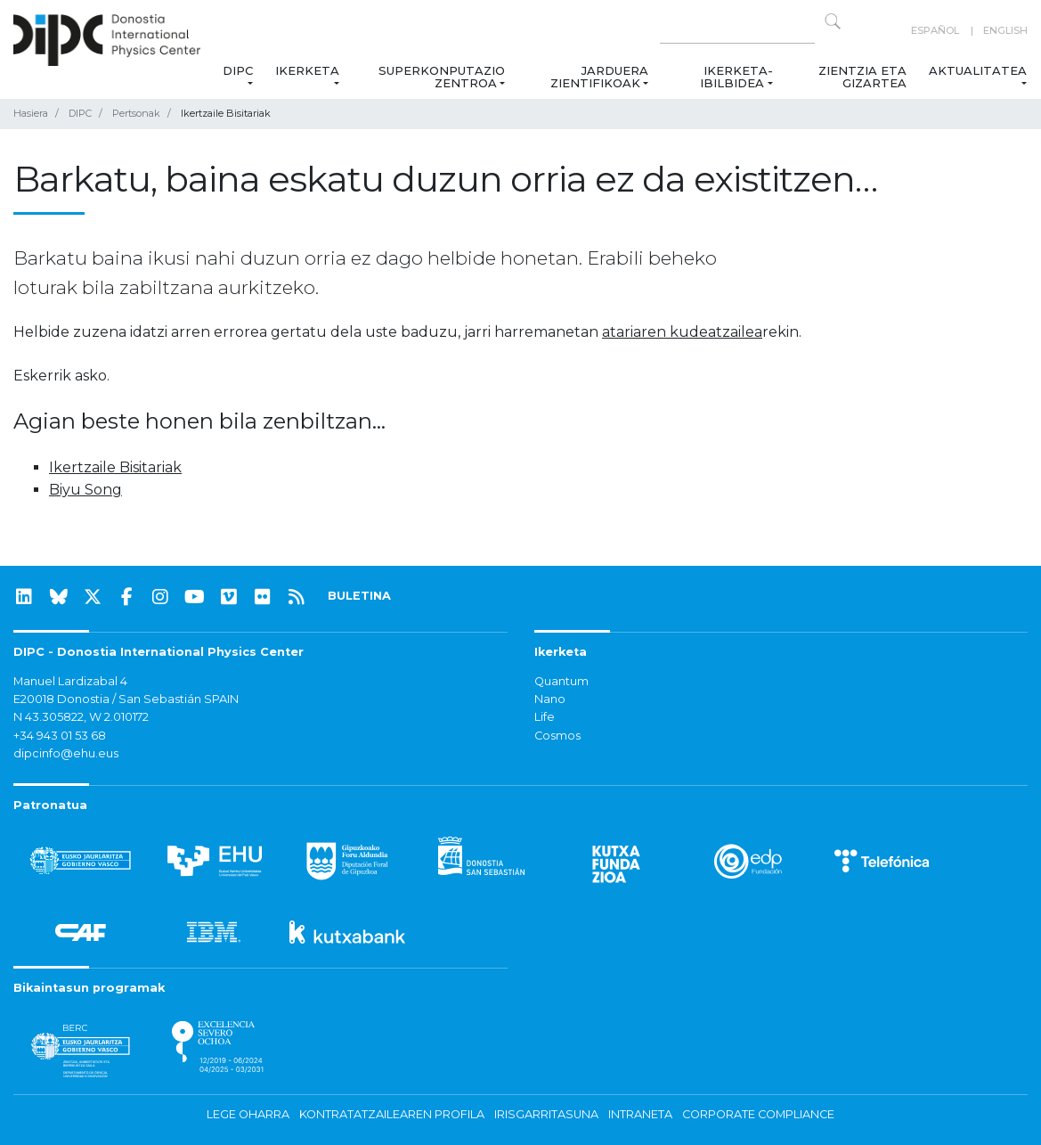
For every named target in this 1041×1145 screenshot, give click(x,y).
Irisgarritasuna (546, 1114)
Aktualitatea (978, 70)
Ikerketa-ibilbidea (737, 76)
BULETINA (359, 595)
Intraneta (640, 1114)
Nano (549, 699)
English (1005, 30)
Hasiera (30, 113)
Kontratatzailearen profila (391, 1114)
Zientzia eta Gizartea (863, 76)
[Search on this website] (737, 31)
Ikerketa (307, 70)
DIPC (238, 70)
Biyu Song (85, 489)
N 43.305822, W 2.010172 (81, 717)
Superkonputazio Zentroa (442, 76)
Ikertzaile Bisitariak (115, 467)
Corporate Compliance (758, 1114)
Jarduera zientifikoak (599, 76)
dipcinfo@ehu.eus (65, 753)
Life (544, 717)
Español (935, 30)
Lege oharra (248, 1114)
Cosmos (557, 735)
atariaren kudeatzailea (682, 331)
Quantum (561, 681)
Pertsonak (136, 113)
